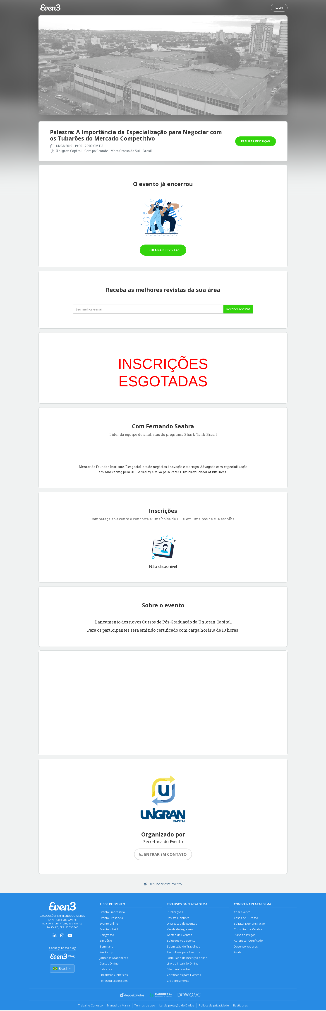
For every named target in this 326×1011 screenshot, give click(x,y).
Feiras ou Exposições (114, 981)
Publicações (175, 912)
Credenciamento (178, 981)
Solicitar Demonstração (249, 924)
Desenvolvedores (246, 947)
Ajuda (238, 953)
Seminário (106, 947)
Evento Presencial (112, 918)
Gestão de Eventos (179, 935)
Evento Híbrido (110, 929)
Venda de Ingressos (180, 929)
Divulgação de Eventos (182, 924)
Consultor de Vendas (248, 929)
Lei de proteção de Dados (177, 1006)
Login (279, 7)
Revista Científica (178, 918)
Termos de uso (144, 1006)
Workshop (106, 953)
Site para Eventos (178, 970)
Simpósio (106, 941)
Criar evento (242, 912)
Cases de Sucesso (246, 918)
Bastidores (241, 1006)
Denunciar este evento (163, 884)
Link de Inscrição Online (183, 964)
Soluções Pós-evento (181, 941)
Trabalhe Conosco (89, 1006)
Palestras (106, 970)
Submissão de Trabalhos (183, 947)
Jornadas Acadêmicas (114, 958)
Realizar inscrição (255, 141)
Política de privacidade (214, 1006)
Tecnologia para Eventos (183, 953)
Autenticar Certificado (248, 941)
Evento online (109, 924)
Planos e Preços (244, 935)
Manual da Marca (118, 1006)
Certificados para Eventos (184, 976)
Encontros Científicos (114, 976)
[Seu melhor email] (148, 309)
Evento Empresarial (112, 912)
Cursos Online (109, 964)
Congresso (107, 935)
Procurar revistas (163, 250)
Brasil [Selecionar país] (62, 968)
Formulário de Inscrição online (187, 958)
